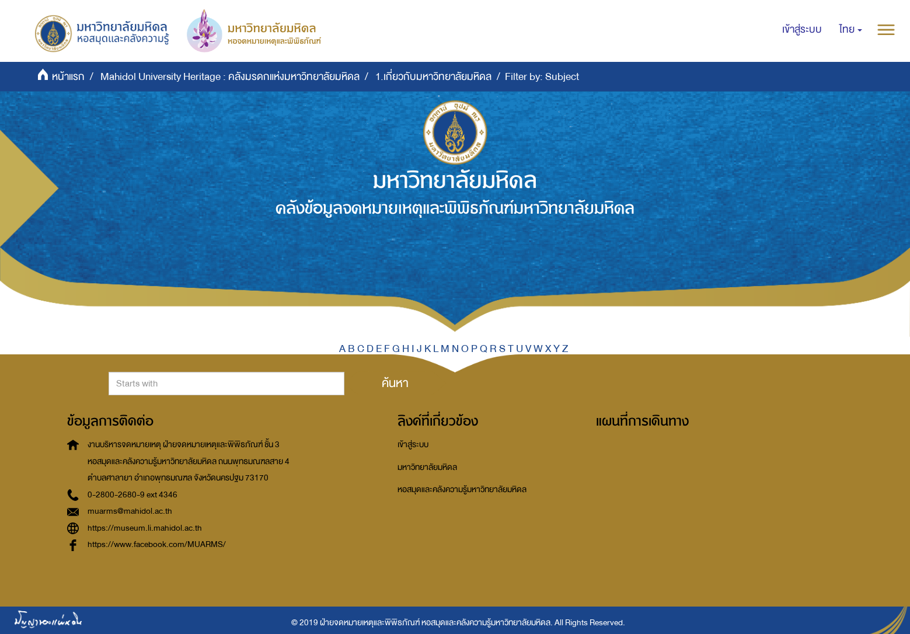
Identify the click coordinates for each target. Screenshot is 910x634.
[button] (851, 29)
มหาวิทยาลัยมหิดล (427, 467)
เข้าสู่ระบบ (413, 444)
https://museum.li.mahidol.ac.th (145, 528)
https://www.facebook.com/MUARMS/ (157, 544)
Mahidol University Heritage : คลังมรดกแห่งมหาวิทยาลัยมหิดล (230, 77)
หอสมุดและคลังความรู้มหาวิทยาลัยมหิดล (462, 489)
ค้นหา (395, 382)
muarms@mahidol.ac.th (130, 511)
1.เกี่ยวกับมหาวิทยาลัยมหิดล (433, 77)
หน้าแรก (68, 77)
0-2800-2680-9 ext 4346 (132, 494)
